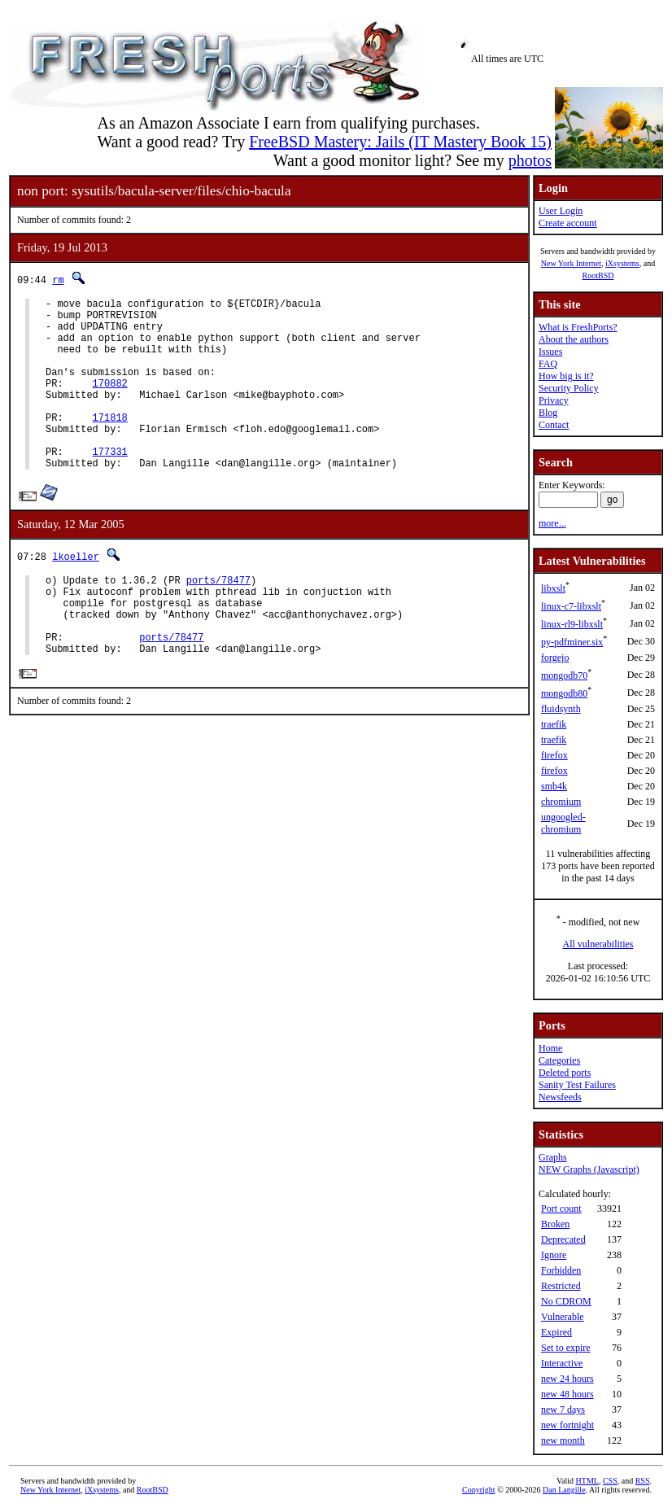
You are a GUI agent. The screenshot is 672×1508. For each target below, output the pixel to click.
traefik (553, 724)
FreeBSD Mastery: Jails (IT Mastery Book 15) (400, 142)
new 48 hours (567, 1394)
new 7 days (563, 1409)
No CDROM (566, 1301)
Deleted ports (565, 1072)
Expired (556, 1332)
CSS (610, 1480)
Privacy (554, 400)
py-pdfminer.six (572, 642)
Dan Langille (564, 1489)
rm (57, 279)
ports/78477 (218, 619)
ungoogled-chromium (563, 823)
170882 (110, 402)
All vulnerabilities (598, 944)
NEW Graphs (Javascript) (589, 1169)
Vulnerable (562, 1316)
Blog (548, 412)
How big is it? (566, 376)
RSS (642, 1480)
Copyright (478, 1489)
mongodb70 (564, 675)
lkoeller (75, 593)
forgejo (555, 657)
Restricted (561, 1286)
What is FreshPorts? (578, 327)
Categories (559, 1060)
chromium (561, 801)
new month (563, 1440)
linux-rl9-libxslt (572, 624)
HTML (587, 1480)
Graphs (553, 1157)
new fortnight (567, 1425)
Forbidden (561, 1270)
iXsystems (622, 263)
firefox (554, 755)
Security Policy (569, 388)
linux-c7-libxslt (571, 606)
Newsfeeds (560, 1097)
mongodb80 (564, 693)
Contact (554, 425)
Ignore (553, 1255)
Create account (568, 223)
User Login (561, 210)
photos (530, 160)
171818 (110, 444)
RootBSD (598, 275)
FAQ (548, 363)
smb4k (554, 786)
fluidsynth (561, 709)
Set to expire (566, 1347)
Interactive (562, 1363)
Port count (561, 1208)
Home (550, 1048)
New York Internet (571, 263)
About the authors (574, 339)
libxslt (553, 588)
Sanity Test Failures (577, 1085)
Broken (555, 1224)
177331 (110, 485)
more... (552, 523)
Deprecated (563, 1239)
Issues (550, 351)
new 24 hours (567, 1378)
